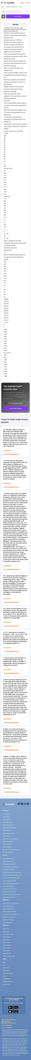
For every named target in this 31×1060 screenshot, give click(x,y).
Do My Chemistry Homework (9, 891)
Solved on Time (6, 942)
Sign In (22, 2)
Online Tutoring (6, 836)
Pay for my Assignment (8, 906)
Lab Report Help (6, 819)
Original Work (6, 931)
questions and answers (11, 6)
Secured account (7, 945)
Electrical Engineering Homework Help (12, 872)
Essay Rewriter (6, 950)
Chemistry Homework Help (9, 864)
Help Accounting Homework (9, 911)
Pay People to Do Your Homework (11, 903)
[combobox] (15, 12)
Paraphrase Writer (7, 953)
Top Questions (6, 984)
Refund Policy (6, 967)
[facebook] (19, 804)
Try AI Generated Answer (11, 454)
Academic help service (8, 852)
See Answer (7, 450)
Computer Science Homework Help (11, 878)
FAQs (4, 965)
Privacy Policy (6, 970)
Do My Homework (7, 844)
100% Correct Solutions (8, 934)
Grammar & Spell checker (9, 956)
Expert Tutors (6, 928)
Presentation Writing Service (9, 827)
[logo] (9, 3)
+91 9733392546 (8, 1025)
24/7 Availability (6, 937)
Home (2, 6)
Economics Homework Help (9, 880)
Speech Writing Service (8, 825)
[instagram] (25, 804)
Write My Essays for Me (8, 908)
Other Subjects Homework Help (10, 883)
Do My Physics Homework (9, 897)
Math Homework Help (8, 858)
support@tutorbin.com (9, 1023)
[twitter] (28, 804)
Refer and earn (6, 948)
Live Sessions (6, 814)
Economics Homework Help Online (11, 914)
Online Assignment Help (8, 833)
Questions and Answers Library (10, 838)
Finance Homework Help (8, 869)
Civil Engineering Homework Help (11, 867)
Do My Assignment (7, 847)
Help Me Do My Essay (8, 919)
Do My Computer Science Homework (11, 894)
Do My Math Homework (8, 886)
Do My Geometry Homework (9, 889)
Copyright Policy (6, 978)
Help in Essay (6, 816)
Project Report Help (7, 822)
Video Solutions (6, 830)
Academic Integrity (7, 981)
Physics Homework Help (8, 861)
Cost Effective (6, 939)
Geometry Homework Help (9, 917)
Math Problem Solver (8, 841)
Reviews (5, 976)
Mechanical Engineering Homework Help (12, 875)
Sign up (28, 2)
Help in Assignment (7, 922)
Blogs (4, 962)
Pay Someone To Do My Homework (11, 849)
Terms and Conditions (8, 973)
